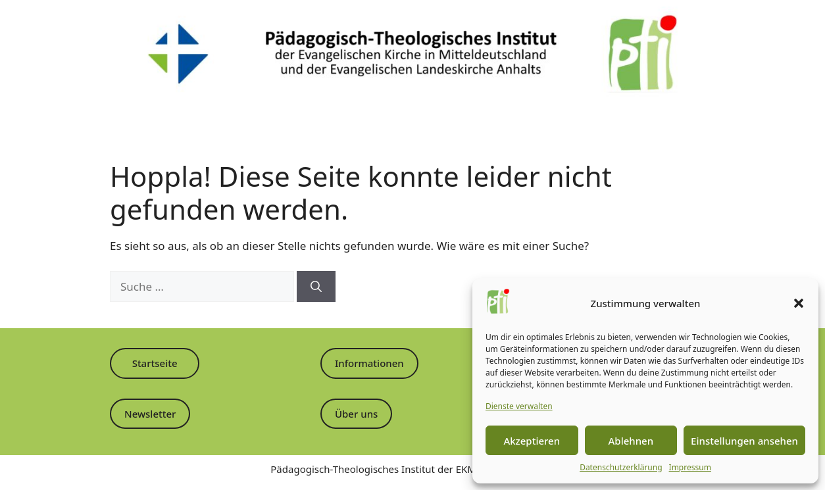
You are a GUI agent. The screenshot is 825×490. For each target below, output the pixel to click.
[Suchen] (316, 287)
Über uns (356, 413)
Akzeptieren (531, 440)
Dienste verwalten (519, 406)
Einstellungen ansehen (744, 440)
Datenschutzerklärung (621, 467)
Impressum (690, 467)
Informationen (369, 363)
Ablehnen (631, 440)
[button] (798, 303)
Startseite (155, 363)
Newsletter (150, 413)
